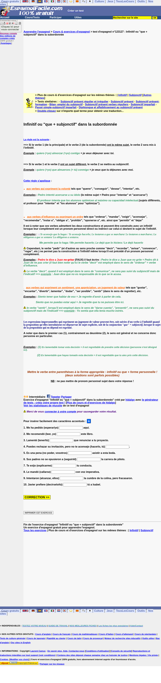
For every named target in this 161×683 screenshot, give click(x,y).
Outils (141, 610)
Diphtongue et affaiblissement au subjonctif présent (111, 107)
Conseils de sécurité (121, 651)
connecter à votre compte (60, 411)
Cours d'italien (106, 634)
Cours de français (62, 634)
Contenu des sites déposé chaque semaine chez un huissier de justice (92, 655)
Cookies (4, 659)
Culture (98, 610)
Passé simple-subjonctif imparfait (55, 107)
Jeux (109, 610)
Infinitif (122, 95)
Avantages (6, 43)
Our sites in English (21, 642)
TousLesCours (125, 610)
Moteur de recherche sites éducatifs (122, 638)
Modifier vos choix (19, 659)
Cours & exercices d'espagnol (71, 31)
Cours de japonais (36, 638)
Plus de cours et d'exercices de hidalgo (91, 402)
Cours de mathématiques (84, 634)
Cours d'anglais (43, 634)
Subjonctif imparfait (143, 104)
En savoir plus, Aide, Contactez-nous (65, 651)
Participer (56, 17)
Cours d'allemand (124, 634)
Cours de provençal (93, 638)
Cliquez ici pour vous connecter (10, 28)
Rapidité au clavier (56, 638)
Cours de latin (74, 638)
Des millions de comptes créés (8, 36)
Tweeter (55, 396)
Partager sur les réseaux (52, 664)
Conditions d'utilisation (97, 651)
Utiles (78, 17)
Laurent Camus (38, 651)
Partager (66, 396)
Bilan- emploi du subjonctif (66, 104)
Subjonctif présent (122, 101)
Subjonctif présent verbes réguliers (106, 104)
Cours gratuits (10, 610)
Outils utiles (148, 638)
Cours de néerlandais (145, 634)
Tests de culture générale (12, 638)
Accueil (4, 17)
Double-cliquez (46, 111)
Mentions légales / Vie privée (143, 655)
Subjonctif (135, 95)
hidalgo (130, 399)
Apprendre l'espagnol (36, 31)
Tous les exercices (34, 530)
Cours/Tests (32, 17)
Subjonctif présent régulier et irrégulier (84, 101)
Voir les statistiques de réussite (42, 405)
